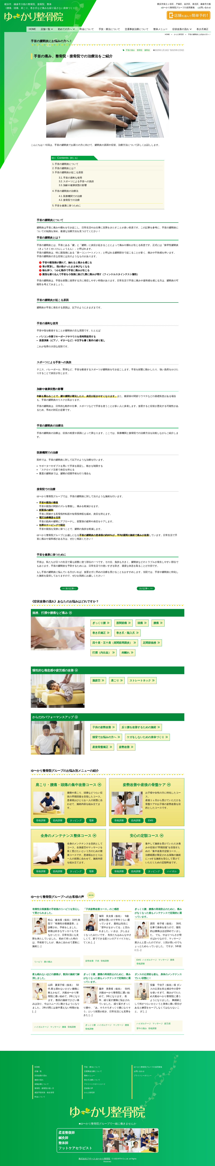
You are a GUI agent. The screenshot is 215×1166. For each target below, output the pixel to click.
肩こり (115, 680)
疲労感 (167, 1023)
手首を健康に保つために (68, 205)
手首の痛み (130, 50)
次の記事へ (144, 588)
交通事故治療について (136, 29)
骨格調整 (41, 820)
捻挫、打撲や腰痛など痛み (50, 612)
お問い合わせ (204, 7)
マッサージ (163, 960)
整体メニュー (160, 29)
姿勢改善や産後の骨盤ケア (144, 785)
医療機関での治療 (72, 196)
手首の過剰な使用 (72, 177)
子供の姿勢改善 (101, 727)
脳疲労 (96, 680)
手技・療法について (109, 29)
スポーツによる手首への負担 (78, 181)
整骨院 (139, 50)
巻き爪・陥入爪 (125, 632)
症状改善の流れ (180, 29)
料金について (87, 29)
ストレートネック (140, 680)
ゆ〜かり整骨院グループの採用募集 (178, 7)
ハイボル (172, 871)
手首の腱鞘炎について (66, 164)
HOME (32, 29)
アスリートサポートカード (94, 1084)
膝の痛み (48, 962)
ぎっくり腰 (99, 623)
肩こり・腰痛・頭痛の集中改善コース (66, 785)
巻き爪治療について (92, 1080)
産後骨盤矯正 (100, 747)
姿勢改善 (124, 747)
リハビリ (38, 962)
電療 (91, 820)
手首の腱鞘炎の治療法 (66, 191)
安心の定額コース (144, 836)
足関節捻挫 (149, 642)
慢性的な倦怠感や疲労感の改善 (53, 670)
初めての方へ (65, 29)
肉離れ (126, 652)
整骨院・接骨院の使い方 (44, 1088)
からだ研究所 (89, 1093)
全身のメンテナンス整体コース (66, 836)
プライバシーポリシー (143, 1076)
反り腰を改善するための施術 (139, 727)
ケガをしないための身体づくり (145, 737)
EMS (150, 820)
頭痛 (140, 623)
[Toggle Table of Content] (54, 158)
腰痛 (156, 623)
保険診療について (42, 1084)
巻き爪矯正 (202, 29)
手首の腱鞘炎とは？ (65, 168)
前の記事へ (71, 588)
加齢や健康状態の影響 (75, 185)
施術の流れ (39, 1080)
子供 (97, 961)
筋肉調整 (57, 820)
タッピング (76, 820)
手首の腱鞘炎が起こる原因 (69, 172)
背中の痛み (141, 1028)
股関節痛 (121, 623)
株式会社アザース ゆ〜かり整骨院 (94, 1158)
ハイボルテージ (149, 960)
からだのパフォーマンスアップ (53, 717)
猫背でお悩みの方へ (104, 737)
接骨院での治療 (71, 200)
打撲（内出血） (101, 652)
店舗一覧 (45, 29)
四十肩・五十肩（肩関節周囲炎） (112, 642)
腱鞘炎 (147, 50)
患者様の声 (88, 1088)
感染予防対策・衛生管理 (44, 1093)
